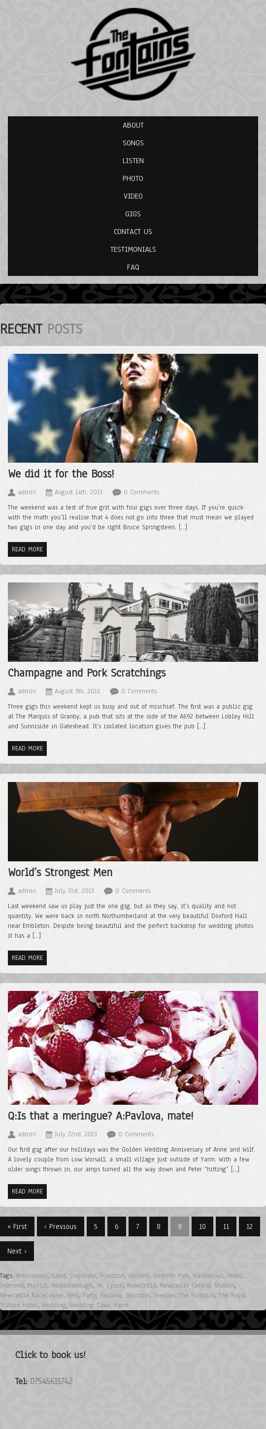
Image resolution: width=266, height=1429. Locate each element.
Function (112, 1275)
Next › (17, 1251)
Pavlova (111, 1295)
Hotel (234, 1275)
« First (17, 1226)
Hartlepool (208, 1275)
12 (249, 1226)
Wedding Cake (90, 1305)
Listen (133, 160)
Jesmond (12, 1285)
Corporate (82, 1275)
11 (226, 1226)
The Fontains (197, 1295)
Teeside (164, 1295)
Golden (139, 1275)
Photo (133, 178)
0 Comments (141, 492)
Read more (27, 549)
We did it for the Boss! (61, 473)
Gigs (133, 213)
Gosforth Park (171, 1275)
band (59, 1275)
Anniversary (32, 1275)
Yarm (121, 1305)
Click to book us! (50, 1354)
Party (89, 1295)
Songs (133, 142)
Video (133, 196)
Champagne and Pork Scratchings (87, 672)
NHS (73, 1295)
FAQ (133, 267)
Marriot (37, 1285)
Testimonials (133, 249)
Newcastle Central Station (197, 1285)
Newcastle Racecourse (32, 1295)
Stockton (138, 1295)
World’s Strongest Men (60, 872)
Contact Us (133, 231)
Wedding (54, 1305)
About (133, 125)
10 (202, 1226)
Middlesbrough (72, 1285)
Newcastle (141, 1285)
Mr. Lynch (110, 1285)
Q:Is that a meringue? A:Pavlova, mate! (101, 1115)
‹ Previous (60, 1226)
